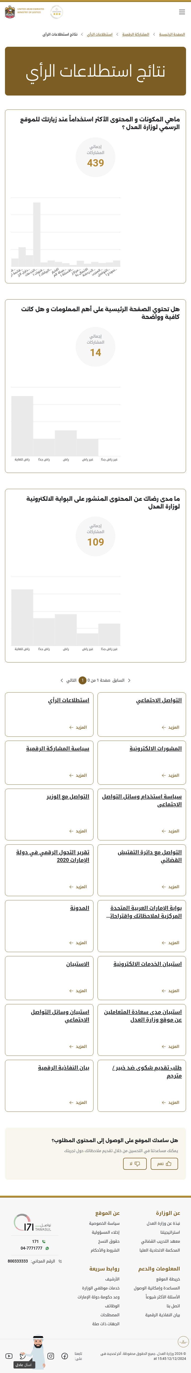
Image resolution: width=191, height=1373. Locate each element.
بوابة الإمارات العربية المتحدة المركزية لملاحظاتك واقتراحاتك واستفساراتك (143, 912)
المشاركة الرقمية (135, 34)
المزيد (170, 727)
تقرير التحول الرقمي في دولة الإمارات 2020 (52, 856)
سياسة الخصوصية (104, 1223)
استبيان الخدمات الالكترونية (147, 964)
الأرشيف (112, 1279)
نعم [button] (164, 1164)
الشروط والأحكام (105, 1250)
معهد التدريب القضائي (160, 1241)
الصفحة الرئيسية (172, 34)
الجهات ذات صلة (106, 1324)
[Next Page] (68, 680)
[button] (30, 1356)
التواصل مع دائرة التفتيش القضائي (150, 856)
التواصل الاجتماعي (159, 700)
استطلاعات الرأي (99, 34)
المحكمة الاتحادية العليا (160, 1250)
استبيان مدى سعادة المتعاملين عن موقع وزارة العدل (143, 1016)
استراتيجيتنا (170, 1232)
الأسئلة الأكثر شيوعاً (163, 1297)
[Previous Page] (122, 680)
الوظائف (112, 1306)
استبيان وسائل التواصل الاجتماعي (60, 1016)
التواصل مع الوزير (68, 797)
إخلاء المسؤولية (106, 1232)
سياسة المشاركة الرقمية (57, 749)
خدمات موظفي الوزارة (101, 1288)
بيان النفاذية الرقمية (63, 1068)
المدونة (79, 908)
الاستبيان (77, 964)
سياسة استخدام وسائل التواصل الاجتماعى (142, 800)
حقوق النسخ (109, 1241)
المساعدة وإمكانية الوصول (157, 1288)
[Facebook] (65, 1356)
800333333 (18, 1261)
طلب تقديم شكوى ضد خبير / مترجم (147, 1071)
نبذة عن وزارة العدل (163, 1223)
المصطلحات (110, 1315)
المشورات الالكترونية (156, 749)
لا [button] (135, 1164)
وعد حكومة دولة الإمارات (99, 1297)
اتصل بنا (173, 1306)
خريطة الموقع (168, 1279)
